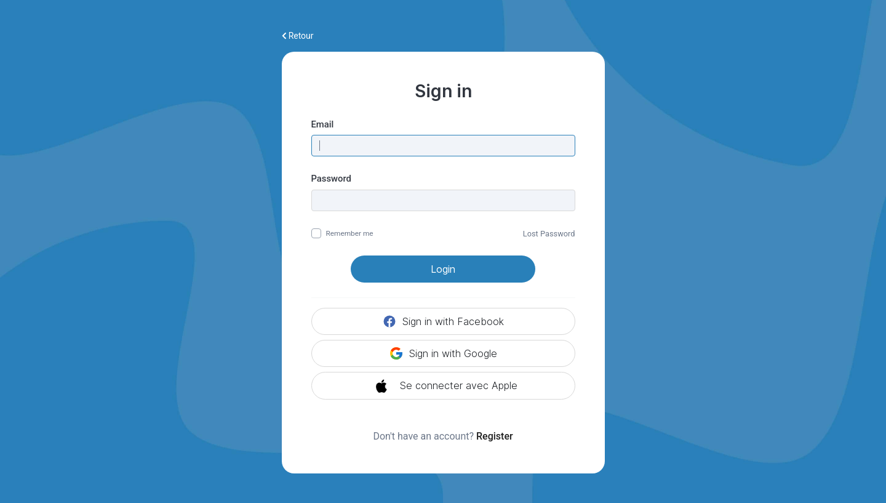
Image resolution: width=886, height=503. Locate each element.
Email (322, 124)
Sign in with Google (443, 353)
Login (443, 269)
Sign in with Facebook (443, 321)
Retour (298, 36)
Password (331, 178)
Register (494, 436)
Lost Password (549, 233)
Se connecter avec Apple (443, 386)
